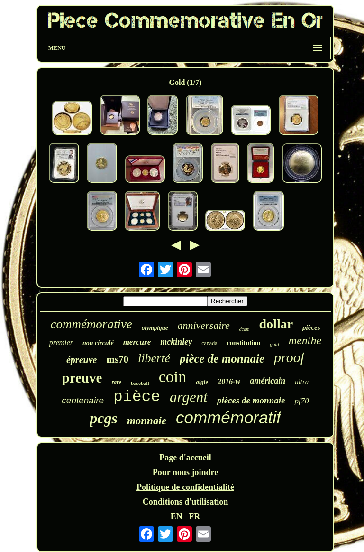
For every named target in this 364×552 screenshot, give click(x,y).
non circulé (98, 342)
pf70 (301, 400)
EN (176, 516)
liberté (154, 358)
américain (267, 380)
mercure (137, 341)
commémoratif (228, 417)
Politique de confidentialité (185, 487)
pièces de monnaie (251, 400)
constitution (243, 342)
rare (116, 382)
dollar (276, 324)
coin (173, 376)
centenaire (83, 400)
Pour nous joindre (185, 472)
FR (194, 516)
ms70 (117, 359)
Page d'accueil (185, 457)
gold (274, 344)
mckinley (176, 341)
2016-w (229, 381)
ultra (302, 381)
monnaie (146, 421)
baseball (140, 383)
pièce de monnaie (222, 358)
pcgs (104, 418)
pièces (311, 327)
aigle (202, 381)
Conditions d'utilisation (185, 501)
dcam (244, 329)
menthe (305, 340)
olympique (155, 327)
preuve (82, 377)
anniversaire (203, 325)
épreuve (81, 360)
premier (61, 342)
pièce (136, 397)
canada (209, 343)
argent (189, 397)
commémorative (91, 324)
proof (289, 357)
